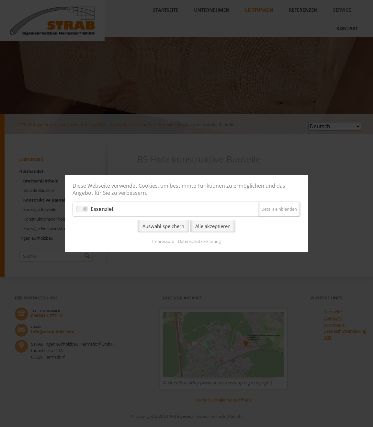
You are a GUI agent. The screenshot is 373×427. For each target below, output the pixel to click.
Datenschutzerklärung (199, 241)
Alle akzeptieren (213, 226)
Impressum (163, 241)
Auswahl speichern (163, 226)
